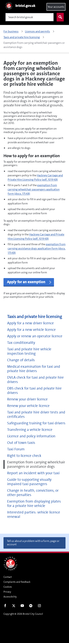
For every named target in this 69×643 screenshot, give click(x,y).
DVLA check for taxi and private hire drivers (35, 379)
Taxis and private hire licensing (34, 316)
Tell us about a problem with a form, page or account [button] (33, 542)
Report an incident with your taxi (33, 473)
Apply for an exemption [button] (29, 281)
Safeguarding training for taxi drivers (36, 423)
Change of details (21, 360)
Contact (7, 576)
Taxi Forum (16, 449)
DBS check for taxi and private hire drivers (34, 390)
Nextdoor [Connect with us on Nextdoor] (30, 606)
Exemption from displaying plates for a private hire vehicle (34, 503)
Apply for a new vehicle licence (31, 329)
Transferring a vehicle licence (29, 429)
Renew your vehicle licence (28, 406)
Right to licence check (24, 456)
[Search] (29, 17)
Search (59, 17)
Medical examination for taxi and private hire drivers (33, 368)
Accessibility (10, 596)
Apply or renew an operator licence (34, 336)
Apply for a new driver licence (30, 323)
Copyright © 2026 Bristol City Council (23, 613)
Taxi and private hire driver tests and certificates (36, 414)
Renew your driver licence (27, 399)
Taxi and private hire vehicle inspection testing (29, 351)
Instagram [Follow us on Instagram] (39, 606)
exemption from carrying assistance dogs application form (37, 248)
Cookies (7, 586)
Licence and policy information (31, 436)
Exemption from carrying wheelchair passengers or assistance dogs (36, 464)
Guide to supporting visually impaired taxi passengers (29, 481)
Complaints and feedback (16, 581)
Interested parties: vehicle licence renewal (33, 514)
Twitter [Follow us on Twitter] (13, 606)
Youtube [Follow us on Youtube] (22, 606)
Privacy (7, 591)
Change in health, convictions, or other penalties (33, 492)
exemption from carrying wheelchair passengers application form (34, 189)
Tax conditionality (21, 342)
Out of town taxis (21, 443)
